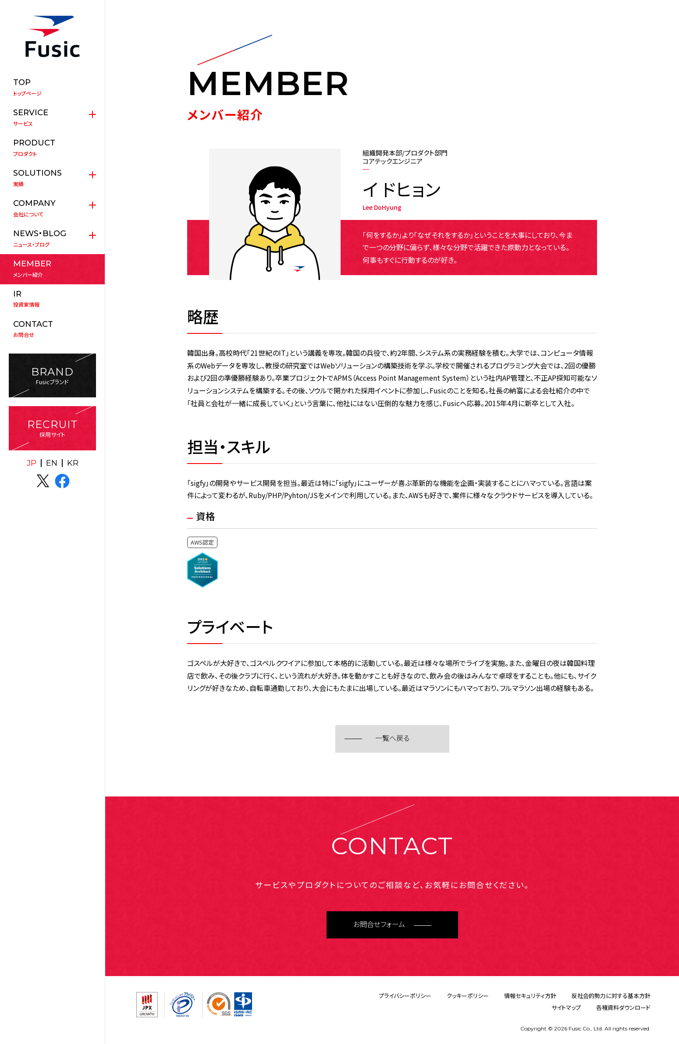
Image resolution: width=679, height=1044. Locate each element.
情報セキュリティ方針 (530, 995)
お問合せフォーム (379, 924)
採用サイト (52, 428)
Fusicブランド (52, 375)
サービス (52, 117)
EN (51, 463)
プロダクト (52, 147)
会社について (52, 208)
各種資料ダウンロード (623, 1007)
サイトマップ (566, 1007)
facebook (62, 481)
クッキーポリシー (468, 995)
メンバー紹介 (52, 268)
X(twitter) (43, 481)
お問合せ (52, 329)
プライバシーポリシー (405, 995)
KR (72, 463)
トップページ (52, 87)
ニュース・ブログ (52, 238)
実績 (52, 178)
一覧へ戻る (392, 738)
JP (31, 463)
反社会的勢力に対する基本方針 (611, 995)
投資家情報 (52, 298)
